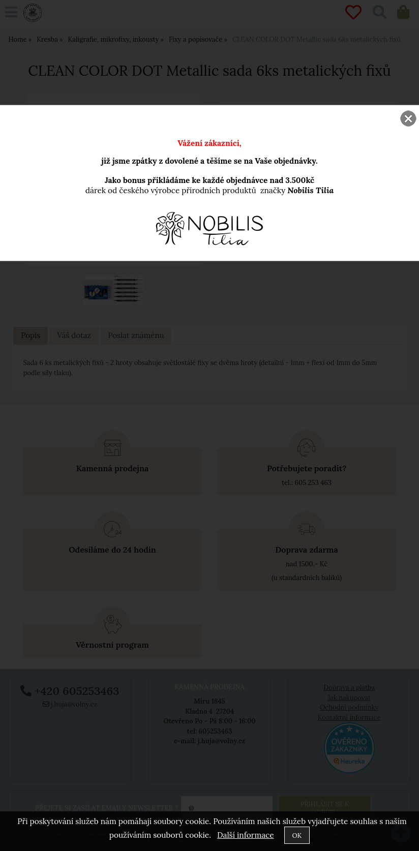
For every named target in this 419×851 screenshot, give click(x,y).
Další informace (245, 835)
